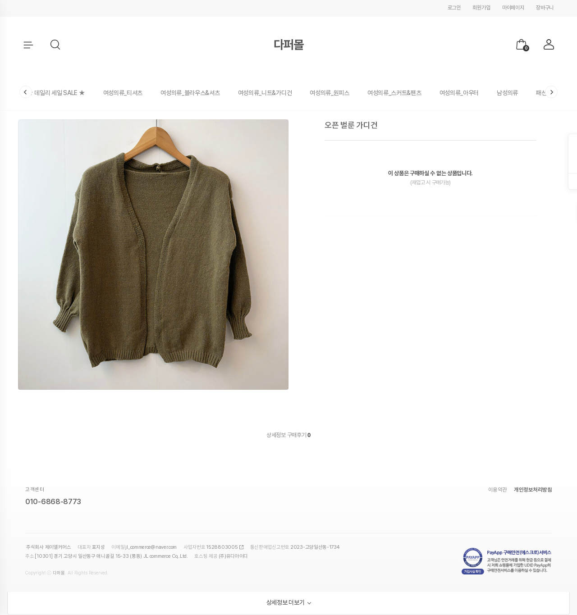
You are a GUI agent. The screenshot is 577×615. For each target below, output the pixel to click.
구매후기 (299, 435)
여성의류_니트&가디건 (265, 92)
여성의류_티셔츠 (123, 92)
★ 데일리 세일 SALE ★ (56, 92)
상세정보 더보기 (285, 602)
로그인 (454, 8)
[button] (56, 45)
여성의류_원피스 (329, 92)
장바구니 (545, 8)
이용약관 (497, 490)
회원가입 (481, 8)
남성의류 (507, 92)
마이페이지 (513, 8)
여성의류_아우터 (459, 92)
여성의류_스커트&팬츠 (394, 92)
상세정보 (276, 435)
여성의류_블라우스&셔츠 (190, 92)
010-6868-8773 (53, 501)
